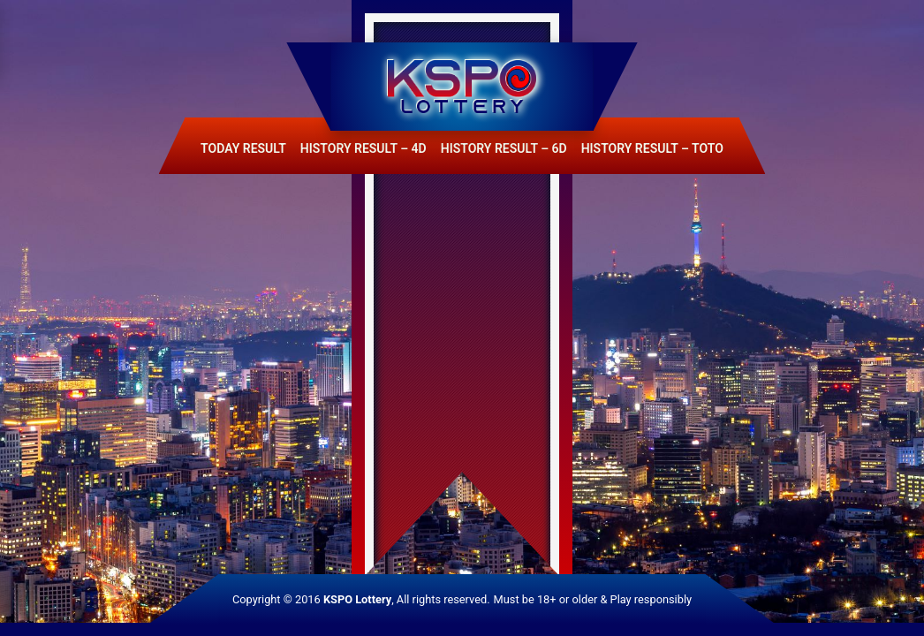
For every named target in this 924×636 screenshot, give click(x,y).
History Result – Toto (652, 148)
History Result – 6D (504, 148)
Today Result (243, 148)
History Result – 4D (363, 148)
